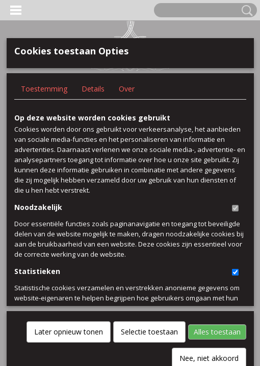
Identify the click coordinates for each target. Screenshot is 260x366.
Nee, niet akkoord (209, 250)
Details (93, 89)
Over (127, 89)
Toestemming (44, 89)
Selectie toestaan (149, 223)
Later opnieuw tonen (68, 223)
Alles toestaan (217, 223)
